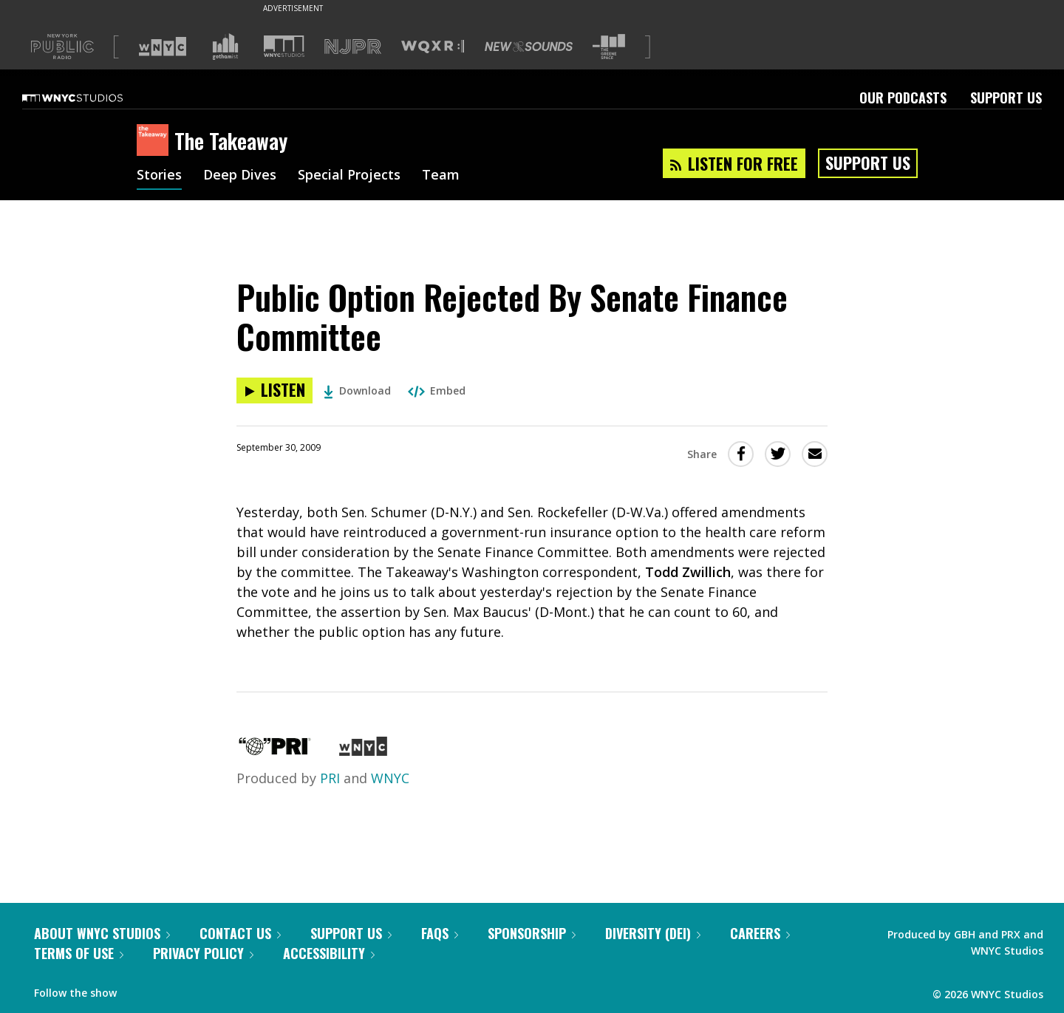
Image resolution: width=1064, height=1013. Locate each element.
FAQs (439, 933)
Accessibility (329, 953)
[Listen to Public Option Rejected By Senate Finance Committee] (274, 390)
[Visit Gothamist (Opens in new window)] (225, 46)
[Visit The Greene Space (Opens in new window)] (609, 47)
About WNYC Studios (102, 933)
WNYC (390, 778)
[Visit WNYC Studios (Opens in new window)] (284, 46)
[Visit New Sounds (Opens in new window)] (529, 46)
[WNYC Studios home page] (91, 97)
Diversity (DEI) (652, 933)
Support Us (1006, 97)
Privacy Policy (203, 953)
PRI (330, 778)
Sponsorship (532, 933)
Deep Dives (239, 176)
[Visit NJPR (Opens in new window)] (352, 47)
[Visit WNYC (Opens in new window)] (162, 46)
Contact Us (240, 933)
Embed (437, 390)
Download (357, 390)
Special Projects (349, 176)
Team (441, 176)
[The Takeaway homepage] (155, 141)
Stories (159, 176)
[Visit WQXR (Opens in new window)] (432, 47)
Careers (760, 933)
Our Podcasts (903, 97)
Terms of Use (78, 953)
